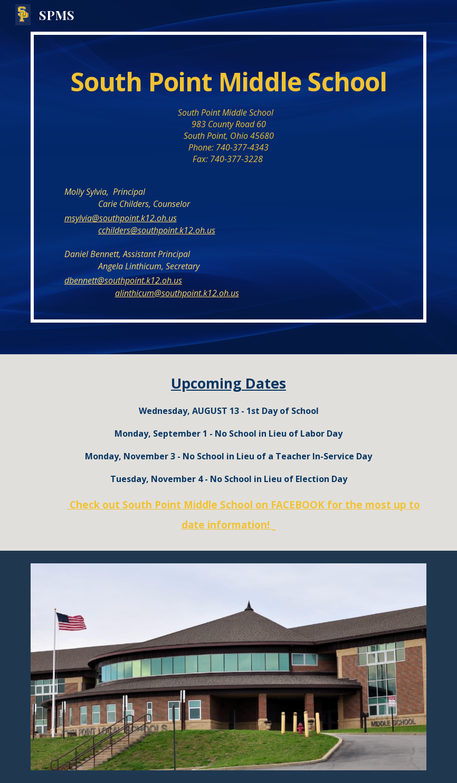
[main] (229, 177)
